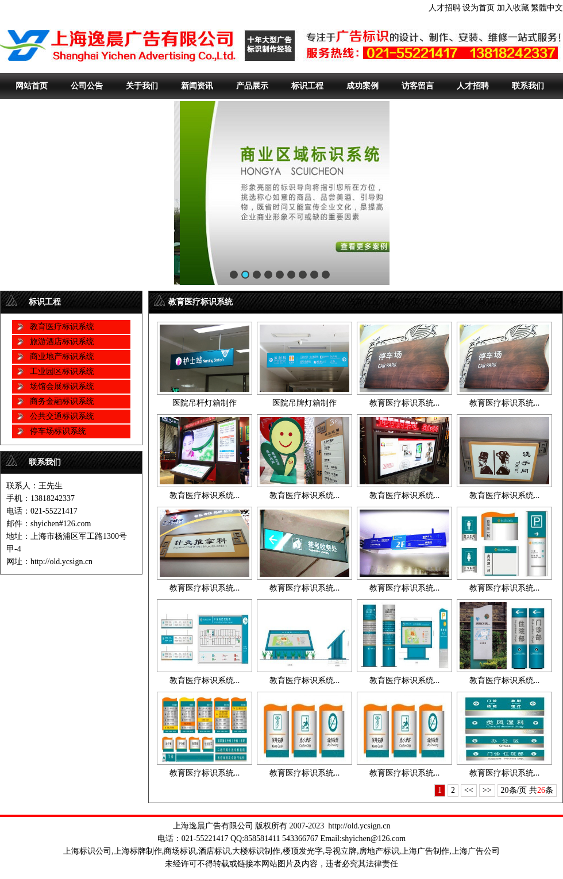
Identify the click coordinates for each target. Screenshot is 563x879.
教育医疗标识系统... (404, 403)
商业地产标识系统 (62, 356)
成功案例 (362, 86)
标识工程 (307, 86)
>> (487, 790)
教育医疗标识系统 (62, 326)
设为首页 (478, 7)
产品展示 (252, 86)
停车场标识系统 (58, 431)
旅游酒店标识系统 (62, 341)
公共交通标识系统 (62, 416)
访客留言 (418, 86)
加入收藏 (513, 7)
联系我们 (528, 86)
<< (468, 790)
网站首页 (32, 86)
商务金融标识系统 (62, 401)
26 (541, 790)
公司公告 (87, 86)
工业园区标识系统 (62, 371)
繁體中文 (547, 7)
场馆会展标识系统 (62, 386)
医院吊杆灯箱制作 (204, 403)
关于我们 (142, 86)
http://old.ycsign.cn (359, 826)
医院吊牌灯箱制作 (304, 403)
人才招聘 (445, 7)
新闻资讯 (197, 86)
